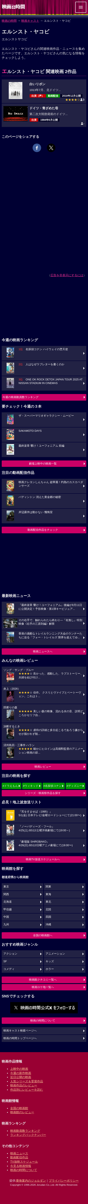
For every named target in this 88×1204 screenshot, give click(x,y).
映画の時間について (42, 1020)
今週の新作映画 (20, 1073)
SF (5, 961)
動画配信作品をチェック (42, 529)
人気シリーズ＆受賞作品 (26, 1081)
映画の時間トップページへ (20, 1038)
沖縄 (48, 924)
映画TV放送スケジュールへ (43, 859)
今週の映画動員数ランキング (21, 397)
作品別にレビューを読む (26, 1089)
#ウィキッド (30, 785)
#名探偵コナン (52, 785)
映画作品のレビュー (23, 1085)
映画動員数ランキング (25, 1130)
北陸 (48, 909)
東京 (6, 886)
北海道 (7, 901)
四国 (48, 916)
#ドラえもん (10, 785)
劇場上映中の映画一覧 (43, 463)
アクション (10, 953)
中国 (6, 916)
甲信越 (7, 909)
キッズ (50, 961)
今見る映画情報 (20, 1166)
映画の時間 (9, 20)
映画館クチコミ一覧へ (43, 979)
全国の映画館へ (42, 935)
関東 (48, 886)
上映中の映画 (19, 1068)
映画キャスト (30, 20)
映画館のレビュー (22, 1112)
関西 (6, 894)
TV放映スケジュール (24, 1161)
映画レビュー (43, 766)
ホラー (50, 969)
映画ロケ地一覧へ (43, 987)
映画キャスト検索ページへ (20, 1030)
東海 (48, 894)
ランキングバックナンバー (28, 1134)
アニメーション (55, 953)
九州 (6, 924)
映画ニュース (19, 1153)
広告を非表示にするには (66, 275)
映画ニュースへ (42, 651)
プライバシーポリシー (64, 1180)
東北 (48, 901)
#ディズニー (74, 785)
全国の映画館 (19, 1108)
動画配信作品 (19, 1157)
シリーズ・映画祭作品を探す (43, 793)
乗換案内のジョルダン (31, 1180)
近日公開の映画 (20, 1077)
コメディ (8, 969)
